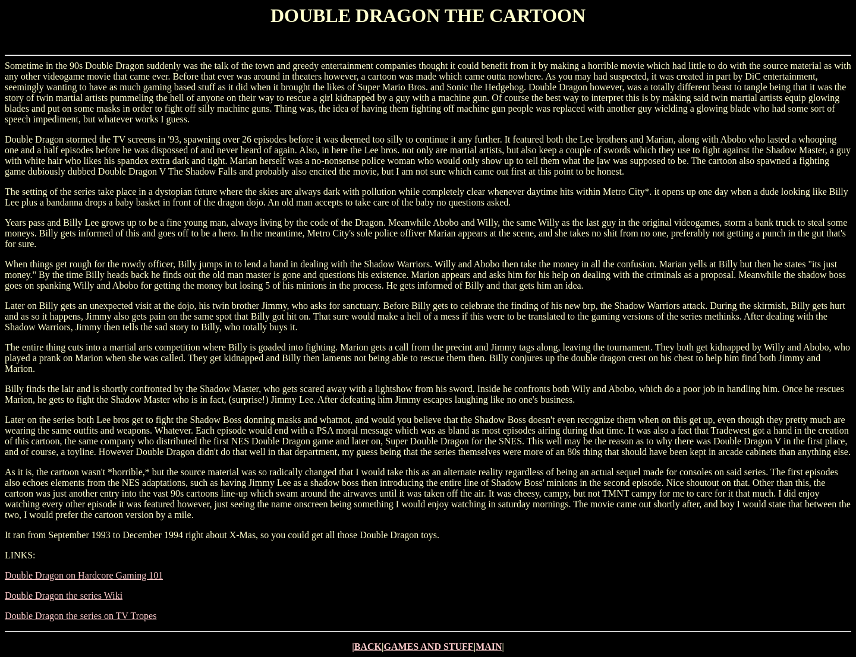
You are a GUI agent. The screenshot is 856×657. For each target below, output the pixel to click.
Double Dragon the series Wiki (63, 595)
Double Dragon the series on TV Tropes (80, 616)
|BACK (367, 647)
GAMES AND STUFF (428, 647)
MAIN (489, 647)
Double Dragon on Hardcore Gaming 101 (84, 575)
